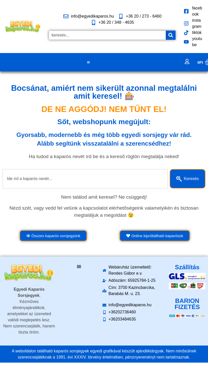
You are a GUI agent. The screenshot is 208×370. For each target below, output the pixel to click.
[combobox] (107, 35)
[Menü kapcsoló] (88, 62)
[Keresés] (171, 35)
